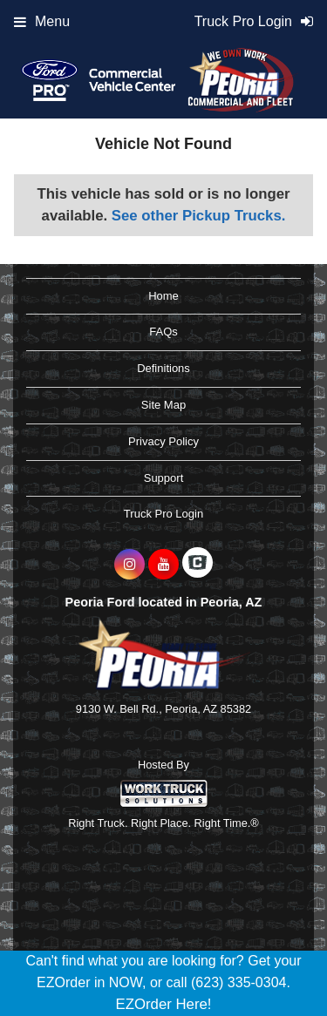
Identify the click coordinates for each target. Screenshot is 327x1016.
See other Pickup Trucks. (199, 215)
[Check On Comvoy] (197, 565)
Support (164, 477)
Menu (42, 21)
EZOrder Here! (163, 1004)
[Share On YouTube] (163, 565)
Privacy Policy (163, 441)
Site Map (163, 404)
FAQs (163, 331)
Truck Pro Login (163, 513)
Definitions (163, 368)
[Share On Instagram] (129, 565)
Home (163, 295)
